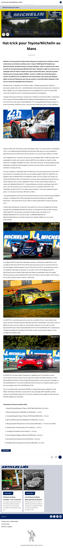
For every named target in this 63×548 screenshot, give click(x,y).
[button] (57, 2)
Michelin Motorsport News (11, 7)
